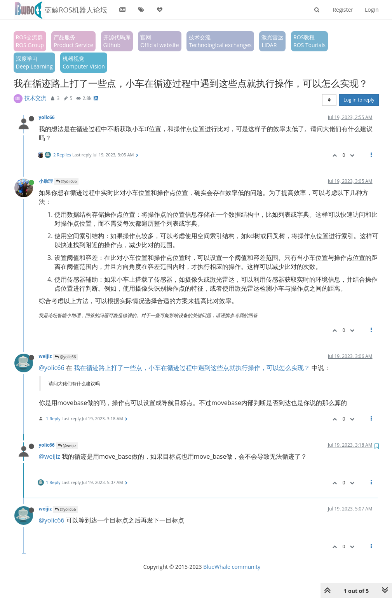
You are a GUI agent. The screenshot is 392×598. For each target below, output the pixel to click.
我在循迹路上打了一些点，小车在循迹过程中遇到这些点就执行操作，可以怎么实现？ (192, 367)
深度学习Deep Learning (34, 62)
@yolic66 (66, 181)
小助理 (46, 181)
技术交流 (35, 98)
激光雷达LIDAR (272, 41)
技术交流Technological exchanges (220, 41)
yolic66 (47, 117)
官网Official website (159, 41)
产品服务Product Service (73, 41)
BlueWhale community (231, 566)
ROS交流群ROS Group (30, 41)
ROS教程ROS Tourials (309, 41)
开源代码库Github (117, 41)
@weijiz (67, 445)
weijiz (45, 356)
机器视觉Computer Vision (84, 62)
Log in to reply (358, 99)
